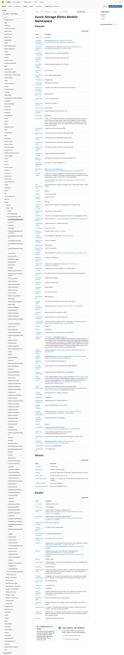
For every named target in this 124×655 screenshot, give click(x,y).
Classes (103, 14)
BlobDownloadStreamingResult (39, 148)
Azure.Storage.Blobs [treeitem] (12, 208)
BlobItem (38, 194)
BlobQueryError (39, 245)
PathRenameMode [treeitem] (12, 537)
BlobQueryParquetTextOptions (38, 259)
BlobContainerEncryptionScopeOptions (39, 89)
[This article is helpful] (114, 24)
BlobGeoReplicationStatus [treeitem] (14, 327)
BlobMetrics (38, 215)
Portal (105, 6)
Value (86, 345)
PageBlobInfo (39, 397)
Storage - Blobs (63, 11)
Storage (55, 11)
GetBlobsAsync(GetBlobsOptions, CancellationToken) (70, 356)
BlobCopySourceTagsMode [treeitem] (15, 296)
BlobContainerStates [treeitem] (13, 281)
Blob (54, 169)
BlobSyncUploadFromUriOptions (39, 307)
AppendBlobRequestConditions (39, 66)
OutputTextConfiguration (68, 235)
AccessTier (38, 466)
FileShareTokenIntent (41, 483)
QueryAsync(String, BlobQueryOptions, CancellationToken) (71, 253)
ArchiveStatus (39, 507)
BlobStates (38, 543)
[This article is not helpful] (116, 24)
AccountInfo (38, 37)
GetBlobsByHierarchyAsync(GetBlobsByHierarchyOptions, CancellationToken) (64, 170)
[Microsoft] (3, 2)
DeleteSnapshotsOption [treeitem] (14, 467)
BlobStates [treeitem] (11, 421)
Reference (48, 11)
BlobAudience (39, 469)
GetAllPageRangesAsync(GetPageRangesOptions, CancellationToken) (62, 428)
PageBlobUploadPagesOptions (39, 419)
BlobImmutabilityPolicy (38, 186)
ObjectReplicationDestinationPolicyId (71, 381)
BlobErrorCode (39, 475)
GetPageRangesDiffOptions (38, 367)
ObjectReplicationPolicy (38, 378)
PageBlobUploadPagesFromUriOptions (39, 413)
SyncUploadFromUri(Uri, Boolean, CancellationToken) (70, 306)
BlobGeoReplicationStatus (38, 529)
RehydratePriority (40, 607)
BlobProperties (39, 228)
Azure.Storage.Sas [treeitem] (11, 569)
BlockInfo (38, 326)
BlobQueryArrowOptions (60, 231)
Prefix (50, 169)
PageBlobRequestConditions (38, 407)
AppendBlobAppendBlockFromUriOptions (39, 42)
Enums (103, 19)
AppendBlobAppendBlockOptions (39, 48)
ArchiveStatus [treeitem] (11, 248)
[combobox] (12, 14)
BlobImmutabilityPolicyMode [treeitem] (15, 343)
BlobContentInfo (39, 108)
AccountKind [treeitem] (11, 222)
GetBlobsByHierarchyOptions (39, 351)
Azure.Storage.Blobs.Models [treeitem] (15, 214)
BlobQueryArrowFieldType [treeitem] (14, 378)
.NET (41, 11)
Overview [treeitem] (8, 199)
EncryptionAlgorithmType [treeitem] (14, 469)
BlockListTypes (39, 562)
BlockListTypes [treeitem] (12, 452)
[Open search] (116, 2)
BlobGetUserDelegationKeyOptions (39, 164)
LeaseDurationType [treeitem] (13, 490)
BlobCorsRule (39, 118)
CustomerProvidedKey (41, 478)
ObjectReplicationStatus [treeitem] (14, 504)
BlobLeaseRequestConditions (38, 206)
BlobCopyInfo (39, 115)
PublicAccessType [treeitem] (12, 543)
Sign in (120, 2)
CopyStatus (38, 566)
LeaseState (38, 585)
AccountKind (39, 504)
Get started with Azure (115, 6)
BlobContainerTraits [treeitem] (13, 284)
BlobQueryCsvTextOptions (68, 264)
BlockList (38, 329)
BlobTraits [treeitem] (10, 432)
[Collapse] (23, 10)
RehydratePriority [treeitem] (12, 546)
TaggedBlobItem (39, 446)
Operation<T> (49, 337)
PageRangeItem (39, 427)
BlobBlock (38, 472)
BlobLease (38, 201)
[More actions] (87, 12)
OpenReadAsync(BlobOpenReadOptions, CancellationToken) (72, 218)
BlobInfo (38, 191)
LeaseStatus (39, 588)
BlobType (38, 559)
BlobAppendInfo (39, 80)
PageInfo (38, 424)
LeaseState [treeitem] (11, 493)
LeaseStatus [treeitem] (11, 495)
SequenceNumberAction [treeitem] (14, 551)
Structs (103, 17)
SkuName (38, 618)
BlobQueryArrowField (57, 538)
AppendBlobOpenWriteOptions (39, 59)
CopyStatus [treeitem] (11, 461)
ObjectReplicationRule (81, 376)
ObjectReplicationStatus (51, 388)
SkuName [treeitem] (10, 554)
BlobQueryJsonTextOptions (51, 265)
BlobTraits (38, 551)
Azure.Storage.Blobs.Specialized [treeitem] (15, 566)
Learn (36, 11)
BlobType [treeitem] (10, 435)
